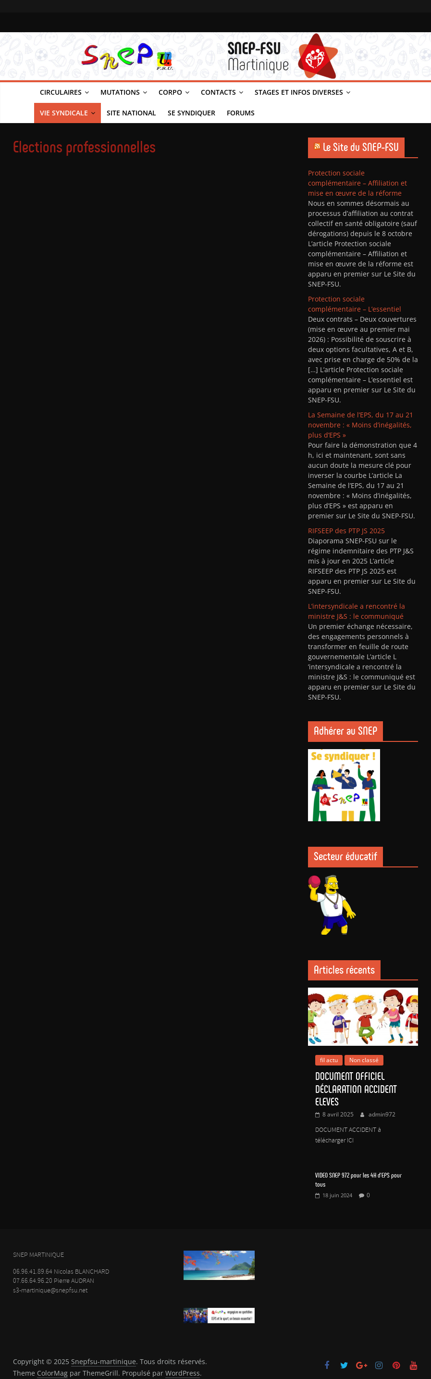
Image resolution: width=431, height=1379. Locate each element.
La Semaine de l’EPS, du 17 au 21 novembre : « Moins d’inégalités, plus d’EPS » (360, 424)
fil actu (329, 1060)
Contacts (218, 92)
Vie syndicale (64, 112)
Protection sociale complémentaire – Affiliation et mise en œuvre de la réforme (357, 183)
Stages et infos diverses (299, 92)
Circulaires (61, 92)
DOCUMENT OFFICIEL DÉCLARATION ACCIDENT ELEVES (356, 1089)
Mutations (120, 92)
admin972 (382, 1114)
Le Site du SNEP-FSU (361, 147)
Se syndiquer (191, 112)
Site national (131, 112)
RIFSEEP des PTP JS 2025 (346, 530)
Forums (241, 112)
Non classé (364, 1060)
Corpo (170, 92)
